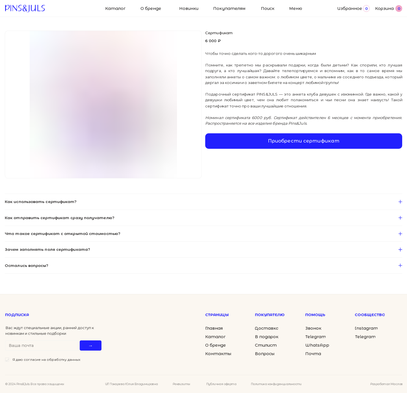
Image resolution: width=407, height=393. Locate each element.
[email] (44, 345)
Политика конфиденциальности (276, 384)
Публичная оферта (221, 384)
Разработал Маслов (386, 384)
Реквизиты (181, 384)
